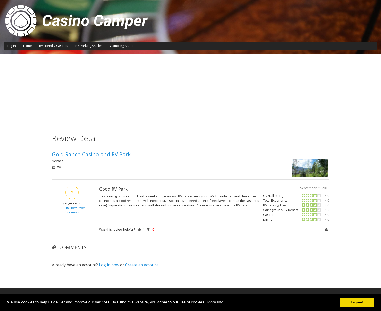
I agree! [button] (357, 302)
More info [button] (215, 302)
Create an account (141, 265)
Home (27, 45)
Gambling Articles (122, 45)
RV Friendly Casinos (53, 45)
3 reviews (72, 212)
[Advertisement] (190, 90)
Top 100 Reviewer (72, 207)
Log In (11, 45)
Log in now (109, 265)
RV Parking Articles (89, 45)
